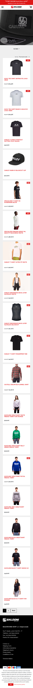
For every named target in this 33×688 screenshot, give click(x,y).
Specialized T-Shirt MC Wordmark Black (12, 202)
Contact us (6, 644)
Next (13, 610)
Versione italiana (7, 658)
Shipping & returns (8, 650)
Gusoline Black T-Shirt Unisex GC (16, 568)
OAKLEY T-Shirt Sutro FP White (15, 262)
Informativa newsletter (9, 648)
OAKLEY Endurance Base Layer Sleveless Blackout (15, 324)
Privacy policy (7, 652)
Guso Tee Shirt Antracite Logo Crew (16, 79)
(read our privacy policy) (19, 684)
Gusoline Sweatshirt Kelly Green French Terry (14, 446)
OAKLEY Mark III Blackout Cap (15, 171)
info (24, 3)
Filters (16, 49)
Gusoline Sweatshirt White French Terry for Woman (14, 416)
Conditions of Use (8, 654)
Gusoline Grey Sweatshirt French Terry (14, 508)
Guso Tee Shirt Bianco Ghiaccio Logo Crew (16, 110)
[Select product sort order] (24, 57)
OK (11, 684)
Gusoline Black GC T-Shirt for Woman (15, 599)
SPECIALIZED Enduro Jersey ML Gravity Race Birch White (15, 232)
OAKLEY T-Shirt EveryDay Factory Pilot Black (13, 140)
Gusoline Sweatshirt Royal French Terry (14, 477)
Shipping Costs (7, 646)
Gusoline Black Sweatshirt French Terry (14, 538)
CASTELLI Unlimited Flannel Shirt (16, 385)
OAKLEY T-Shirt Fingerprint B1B (15, 354)
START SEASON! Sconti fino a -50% (16, 1)
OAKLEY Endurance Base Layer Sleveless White (15, 293)
